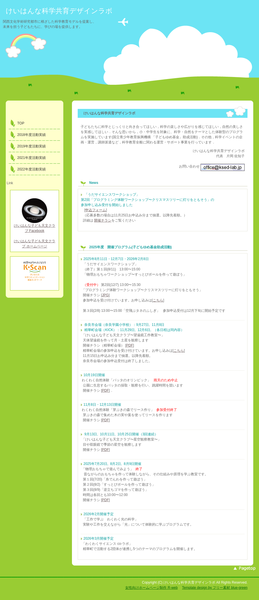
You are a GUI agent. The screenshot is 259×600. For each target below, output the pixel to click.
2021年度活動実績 (31, 158)
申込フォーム (95, 210)
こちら (158, 300)
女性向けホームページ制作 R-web (151, 588)
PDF (129, 345)
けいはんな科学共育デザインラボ (59, 11)
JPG (105, 295)
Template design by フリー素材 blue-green (214, 588)
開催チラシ (102, 220)
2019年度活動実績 (31, 146)
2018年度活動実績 (31, 135)
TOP (20, 123)
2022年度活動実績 (31, 169)
